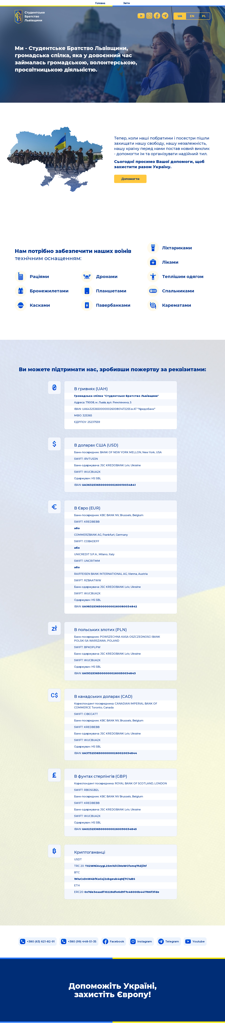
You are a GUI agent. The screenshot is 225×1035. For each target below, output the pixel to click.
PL (204, 16)
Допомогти (130, 179)
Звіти (126, 3)
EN (192, 16)
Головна (100, 3)
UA (180, 16)
